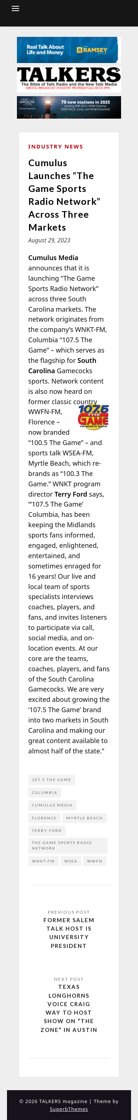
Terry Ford (47, 830)
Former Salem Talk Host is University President (69, 933)
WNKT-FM (43, 861)
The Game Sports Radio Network (62, 845)
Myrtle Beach (84, 818)
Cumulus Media (52, 805)
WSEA (71, 861)
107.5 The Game (51, 779)
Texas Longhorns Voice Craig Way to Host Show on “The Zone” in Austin (69, 1008)
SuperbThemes (69, 1109)
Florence (44, 818)
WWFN (95, 861)
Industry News (56, 146)
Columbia (44, 792)
